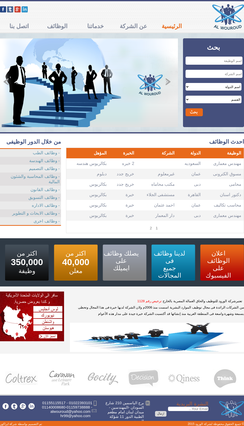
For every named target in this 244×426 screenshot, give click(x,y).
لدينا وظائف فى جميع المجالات (169, 264)
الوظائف (57, 26)
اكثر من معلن (75, 262)
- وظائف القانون (45, 189)
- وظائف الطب (46, 152)
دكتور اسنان (230, 194)
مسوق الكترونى (227, 174)
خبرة (130, 194)
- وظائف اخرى (47, 221)
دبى (197, 184)
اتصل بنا (18, 26)
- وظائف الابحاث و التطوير (36, 213)
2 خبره (128, 163)
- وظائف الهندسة (44, 160)
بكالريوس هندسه (92, 163)
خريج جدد (125, 174)
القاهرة (194, 194)
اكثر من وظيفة (27, 262)
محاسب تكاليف (227, 205)
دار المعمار (165, 215)
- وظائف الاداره (46, 205)
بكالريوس (98, 184)
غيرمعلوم (166, 174)
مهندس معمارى (227, 163)
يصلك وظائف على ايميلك (121, 260)
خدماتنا (95, 26)
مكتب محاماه (163, 184)
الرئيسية (172, 26)
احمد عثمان (164, 205)
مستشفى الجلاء (161, 194)
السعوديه (193, 163)
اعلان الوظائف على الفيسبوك (218, 264)
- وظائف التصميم (44, 168)
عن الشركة (133, 26)
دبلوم (102, 174)
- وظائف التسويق (44, 197)
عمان (196, 174)
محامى (235, 184)
